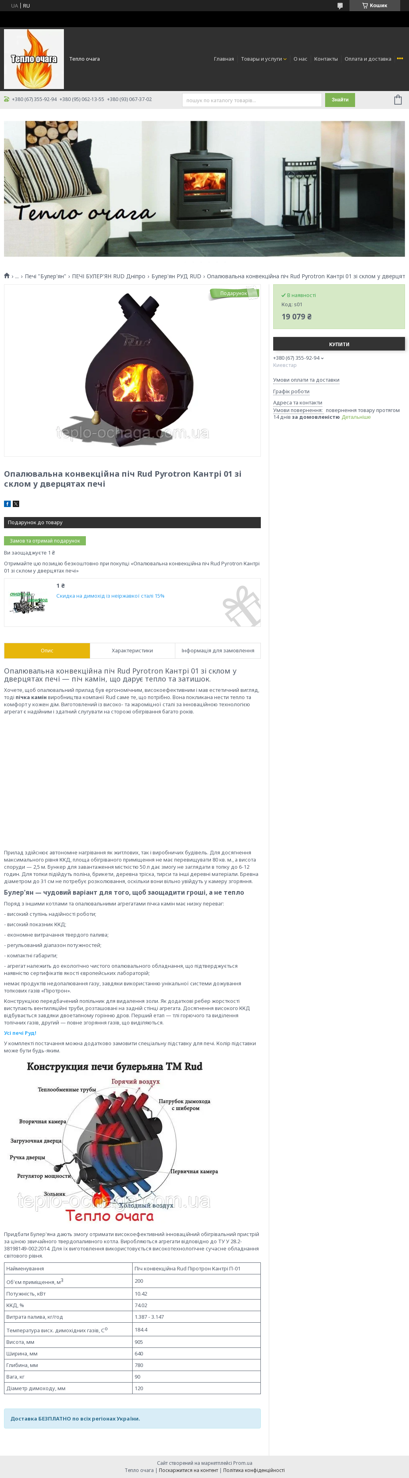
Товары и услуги (261, 58)
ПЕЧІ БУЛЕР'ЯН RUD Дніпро (108, 276)
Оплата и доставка (368, 58)
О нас (301, 58)
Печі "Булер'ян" (45, 276)
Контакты (326, 58)
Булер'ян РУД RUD (176, 276)
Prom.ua (242, 1463)
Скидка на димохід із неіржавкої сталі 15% (110, 595)
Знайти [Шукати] (340, 100)
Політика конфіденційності (254, 1470)
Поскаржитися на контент (188, 1470)
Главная (224, 58)
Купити (339, 344)
